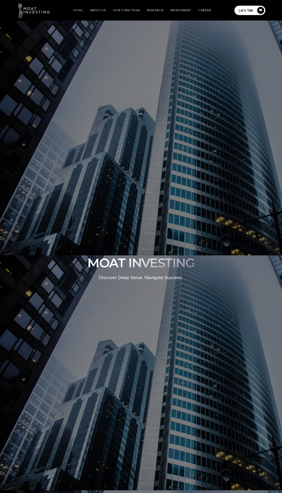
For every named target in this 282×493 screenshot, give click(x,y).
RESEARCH (155, 10)
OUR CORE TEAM (126, 10)
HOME (78, 10)
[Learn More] (249, 10)
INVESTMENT (180, 10)
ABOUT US (98, 10)
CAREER (204, 10)
